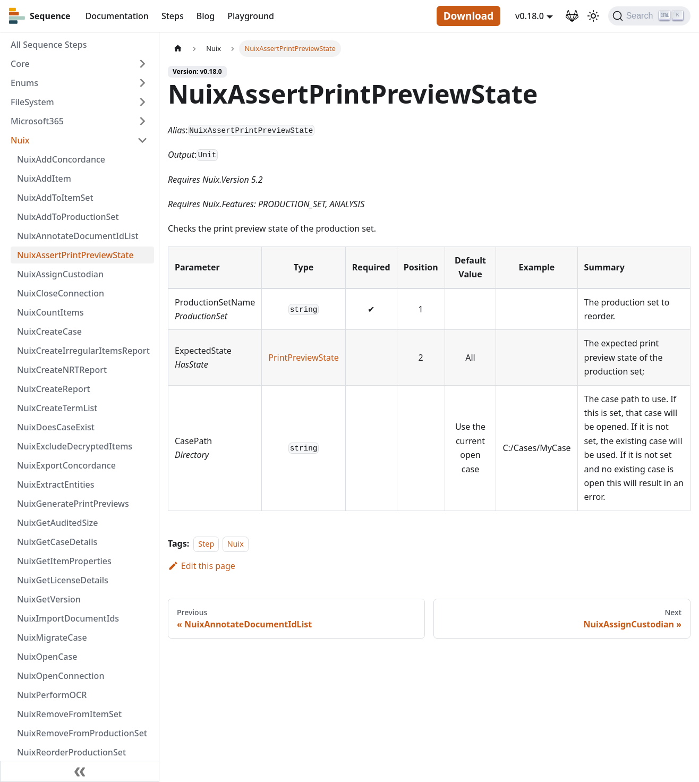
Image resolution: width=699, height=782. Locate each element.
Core (20, 64)
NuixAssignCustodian (60, 274)
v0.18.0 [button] (529, 16)
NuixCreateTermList (57, 408)
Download (468, 16)
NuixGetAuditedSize (57, 523)
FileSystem (32, 102)
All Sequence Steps (49, 44)
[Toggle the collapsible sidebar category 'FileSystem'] (142, 102)
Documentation (117, 16)
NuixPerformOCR (52, 695)
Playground (250, 16)
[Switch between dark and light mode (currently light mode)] (593, 15)
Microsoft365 (37, 121)
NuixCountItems (50, 312)
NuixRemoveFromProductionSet (82, 733)
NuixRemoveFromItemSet (69, 714)
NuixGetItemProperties (64, 561)
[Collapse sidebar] (79, 771)
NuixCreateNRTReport (62, 370)
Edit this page (201, 566)
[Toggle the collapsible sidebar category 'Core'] (142, 63)
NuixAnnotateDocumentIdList (78, 236)
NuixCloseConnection (60, 293)
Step (206, 544)
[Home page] (178, 48)
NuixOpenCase (47, 656)
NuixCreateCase (49, 331)
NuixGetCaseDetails (57, 542)
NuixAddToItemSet (55, 197)
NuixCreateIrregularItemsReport (83, 350)
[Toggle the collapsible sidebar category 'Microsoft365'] (142, 121)
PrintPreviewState (303, 357)
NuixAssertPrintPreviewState (75, 255)
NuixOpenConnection (60, 676)
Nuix (20, 140)
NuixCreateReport (53, 389)
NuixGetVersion (49, 599)
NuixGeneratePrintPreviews (73, 503)
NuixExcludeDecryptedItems (74, 446)
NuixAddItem (44, 178)
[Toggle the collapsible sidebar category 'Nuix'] (142, 140)
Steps (172, 16)
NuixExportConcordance (66, 465)
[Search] (649, 16)
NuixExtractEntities (56, 484)
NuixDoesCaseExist (56, 427)
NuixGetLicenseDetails (62, 580)
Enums (24, 83)
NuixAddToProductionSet (68, 217)
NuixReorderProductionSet (71, 752)
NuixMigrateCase (52, 637)
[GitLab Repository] (572, 15)
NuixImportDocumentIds (68, 618)
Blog (206, 16)
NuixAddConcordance (61, 159)
